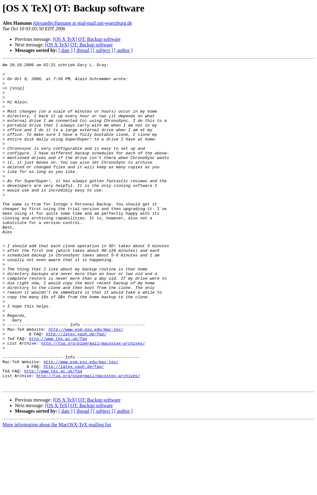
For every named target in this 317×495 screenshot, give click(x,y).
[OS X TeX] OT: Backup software (87, 39)
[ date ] (65, 50)
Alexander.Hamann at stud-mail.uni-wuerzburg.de (82, 23)
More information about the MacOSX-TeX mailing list (56, 489)
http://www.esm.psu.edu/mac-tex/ (85, 383)
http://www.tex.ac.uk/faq (58, 394)
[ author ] (123, 50)
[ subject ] (103, 50)
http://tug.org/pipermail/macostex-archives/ (93, 399)
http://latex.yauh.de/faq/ (76, 388)
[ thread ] (83, 50)
